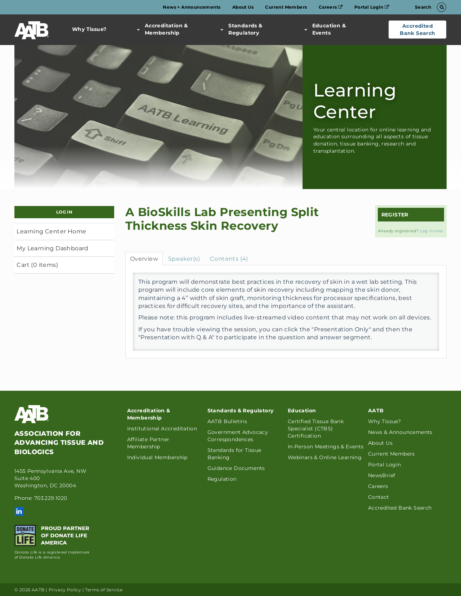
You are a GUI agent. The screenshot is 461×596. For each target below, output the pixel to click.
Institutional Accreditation (162, 428)
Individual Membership (157, 457)
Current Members (286, 7)
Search (429, 7)
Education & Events (325, 29)
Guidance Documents (236, 468)
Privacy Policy (65, 589)
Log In (64, 212)
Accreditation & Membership (162, 29)
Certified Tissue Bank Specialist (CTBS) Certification (316, 428)
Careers (331, 7)
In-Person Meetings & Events (326, 446)
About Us (243, 7)
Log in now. (432, 230)
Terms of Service (103, 589)
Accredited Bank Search (417, 29)
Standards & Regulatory (241, 29)
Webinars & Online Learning (325, 457)
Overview (144, 258)
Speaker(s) (184, 258)
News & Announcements (400, 432)
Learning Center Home (51, 231)
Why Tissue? (89, 29)
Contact (378, 497)
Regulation (222, 479)
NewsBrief (381, 475)
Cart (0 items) (37, 264)
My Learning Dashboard (52, 248)
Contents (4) (229, 258)
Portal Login (371, 7)
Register (394, 214)
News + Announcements (191, 7)
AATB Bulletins (227, 421)
